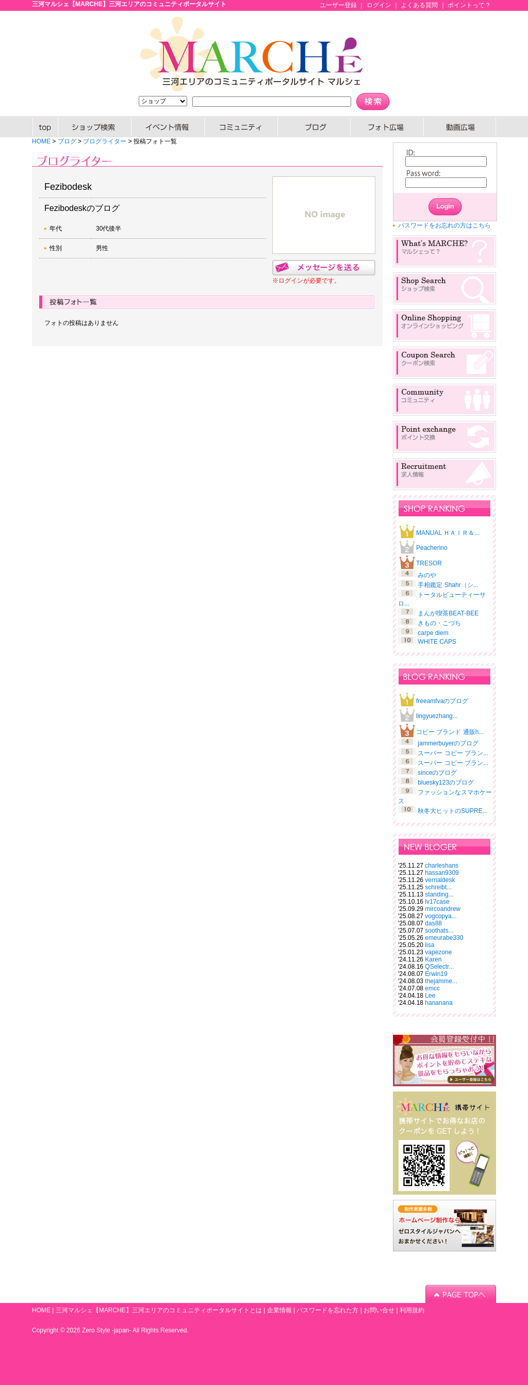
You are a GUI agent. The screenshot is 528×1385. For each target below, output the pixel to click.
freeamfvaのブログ (442, 701)
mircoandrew (442, 909)
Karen (433, 959)
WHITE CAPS (437, 641)
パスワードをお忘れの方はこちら (444, 225)
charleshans (441, 865)
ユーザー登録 (338, 5)
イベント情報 (168, 126)
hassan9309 (441, 872)
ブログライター (104, 141)
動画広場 (460, 126)
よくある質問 (419, 5)
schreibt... (438, 887)
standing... (439, 894)
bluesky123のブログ (446, 782)
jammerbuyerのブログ (448, 743)
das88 (433, 923)
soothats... (439, 930)
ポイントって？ (469, 5)
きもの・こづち (439, 623)
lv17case (437, 901)
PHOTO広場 (387, 126)
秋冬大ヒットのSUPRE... (452, 810)
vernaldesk (440, 880)
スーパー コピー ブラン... (453, 753)
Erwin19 (436, 973)
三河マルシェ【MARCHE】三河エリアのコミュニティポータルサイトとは (159, 1310)
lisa (429, 945)
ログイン (379, 5)
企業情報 (279, 1310)
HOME (45, 126)
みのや (427, 575)
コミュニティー (241, 126)
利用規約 (412, 1310)
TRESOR (429, 563)
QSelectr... (439, 966)
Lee (430, 995)
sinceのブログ (437, 772)
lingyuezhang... (437, 716)
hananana (438, 1002)
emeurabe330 (444, 937)
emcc (432, 988)
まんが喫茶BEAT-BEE (448, 613)
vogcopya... (440, 916)
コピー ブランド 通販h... (450, 732)
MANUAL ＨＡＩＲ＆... (448, 532)
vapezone (438, 952)
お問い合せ (379, 1310)
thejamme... (441, 981)
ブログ (314, 126)
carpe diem (433, 633)
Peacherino (432, 547)
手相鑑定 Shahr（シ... (448, 585)
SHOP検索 (94, 126)
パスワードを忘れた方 (327, 1310)
